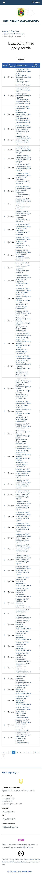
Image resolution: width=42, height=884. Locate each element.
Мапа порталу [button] (9, 773)
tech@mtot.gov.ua (26, 847)
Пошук (37, 2)
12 (4, 140)
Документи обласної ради (14, 34)
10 (4, 571)
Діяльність (15, 31)
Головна (5, 31)
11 (4, 129)
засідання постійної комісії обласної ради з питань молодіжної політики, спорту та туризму (23, 129)
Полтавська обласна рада (21, 21)
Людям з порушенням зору (21, 871)
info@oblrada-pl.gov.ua (10, 827)
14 (4, 150)
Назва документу (21, 65)
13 (4, 159)
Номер (4, 65)
